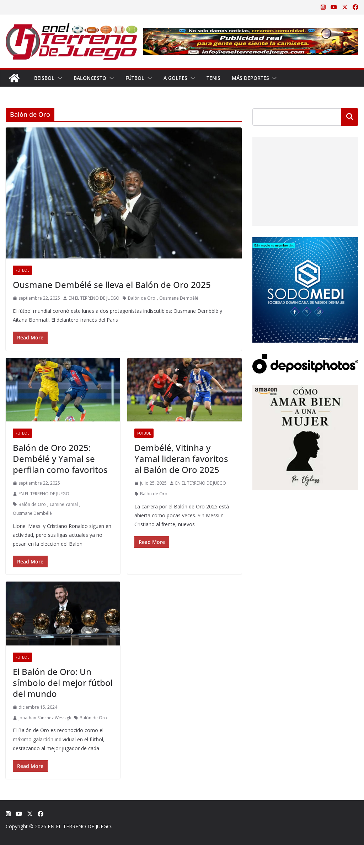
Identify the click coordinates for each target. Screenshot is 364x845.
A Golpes (175, 78)
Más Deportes (250, 78)
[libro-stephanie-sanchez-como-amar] (305, 389)
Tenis (213, 78)
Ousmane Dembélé (178, 298)
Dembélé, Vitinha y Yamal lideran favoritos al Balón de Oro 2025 (181, 458)
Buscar (349, 117)
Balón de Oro (141, 298)
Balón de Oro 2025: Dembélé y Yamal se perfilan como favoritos (60, 458)
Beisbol (44, 78)
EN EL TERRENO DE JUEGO (94, 298)
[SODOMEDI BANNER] (305, 241)
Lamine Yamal (64, 504)
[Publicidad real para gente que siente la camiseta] (250, 33)
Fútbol (134, 78)
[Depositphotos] (305, 358)
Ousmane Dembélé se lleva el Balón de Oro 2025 (112, 284)
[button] (58, 78)
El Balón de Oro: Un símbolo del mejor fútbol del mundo (63, 682)
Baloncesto (90, 78)
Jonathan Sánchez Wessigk (44, 718)
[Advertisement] (303, 181)
